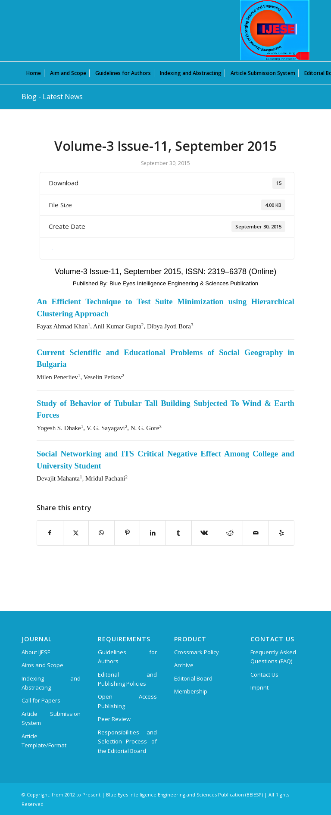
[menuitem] (33, 73)
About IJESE (36, 652)
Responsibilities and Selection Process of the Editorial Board (127, 741)
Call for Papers (41, 700)
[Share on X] (76, 533)
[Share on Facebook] (50, 533)
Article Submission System (51, 718)
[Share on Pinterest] (127, 533)
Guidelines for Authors (127, 656)
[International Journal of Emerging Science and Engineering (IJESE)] (274, 30)
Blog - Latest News (52, 96)
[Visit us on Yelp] (281, 533)
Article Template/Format (44, 740)
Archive (184, 665)
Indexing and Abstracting (51, 682)
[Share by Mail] (256, 533)
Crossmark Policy (196, 652)
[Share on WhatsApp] (101, 533)
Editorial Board (193, 678)
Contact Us (264, 674)
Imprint (259, 687)
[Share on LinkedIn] (153, 533)
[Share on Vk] (204, 533)
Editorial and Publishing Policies (127, 679)
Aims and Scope (42, 665)
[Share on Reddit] (230, 533)
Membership (190, 691)
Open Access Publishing (127, 701)
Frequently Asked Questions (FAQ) (273, 656)
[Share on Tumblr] (178, 533)
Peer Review (114, 719)
